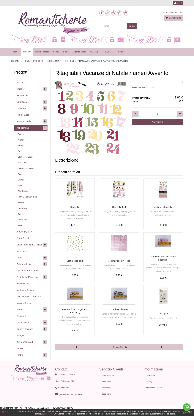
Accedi (178, 3)
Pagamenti (106, 388)
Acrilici (21, 140)
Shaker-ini (22, 208)
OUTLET (94, 52)
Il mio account (108, 376)
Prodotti (27, 52)
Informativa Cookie (154, 388)
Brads (20, 151)
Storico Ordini (80, 52)
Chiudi (6, 412)
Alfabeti (21, 145)
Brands (66, 52)
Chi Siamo (150, 376)
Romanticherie (148, 87)
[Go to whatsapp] (187, 407)
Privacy (149, 382)
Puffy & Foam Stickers (27, 197)
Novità (56, 52)
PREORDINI (108, 52)
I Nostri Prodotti (42, 52)
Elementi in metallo (26, 168)
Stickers (21, 202)
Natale (121, 52)
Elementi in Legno (25, 157)
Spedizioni (106, 394)
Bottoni (21, 134)
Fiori (20, 185)
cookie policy (49, 414)
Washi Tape (23, 219)
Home (16, 52)
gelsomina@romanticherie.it (71, 394)
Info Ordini (106, 382)
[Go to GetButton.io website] (187, 413)
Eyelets (21, 180)
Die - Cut (22, 162)
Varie (20, 225)
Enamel (21, 174)
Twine (20, 214)
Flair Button (23, 191)
